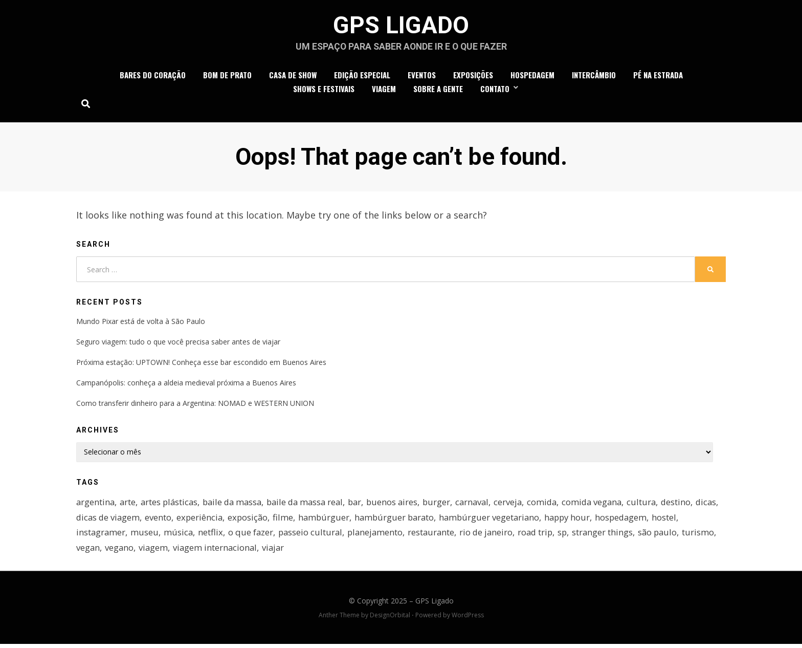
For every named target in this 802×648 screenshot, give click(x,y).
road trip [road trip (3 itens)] (543, 536)
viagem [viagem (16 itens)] (192, 551)
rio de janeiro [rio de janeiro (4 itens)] (492, 536)
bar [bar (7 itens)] (365, 504)
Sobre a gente (438, 90)
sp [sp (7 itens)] (571, 536)
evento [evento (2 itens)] (186, 520)
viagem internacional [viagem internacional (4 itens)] (254, 551)
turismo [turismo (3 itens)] (92, 551)
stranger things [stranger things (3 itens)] (611, 536)
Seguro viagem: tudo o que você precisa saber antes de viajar (178, 344)
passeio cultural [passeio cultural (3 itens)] (313, 536)
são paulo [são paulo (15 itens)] (668, 536)
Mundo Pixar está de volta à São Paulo (140, 323)
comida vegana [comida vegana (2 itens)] (608, 504)
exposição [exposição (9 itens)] (277, 520)
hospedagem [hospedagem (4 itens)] (659, 520)
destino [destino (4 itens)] (694, 504)
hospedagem (532, 76)
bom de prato (227, 76)
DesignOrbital (390, 619)
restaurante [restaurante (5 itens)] (436, 536)
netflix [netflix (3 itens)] (212, 536)
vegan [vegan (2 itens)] (126, 551)
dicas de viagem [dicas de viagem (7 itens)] (135, 520)
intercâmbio (594, 76)
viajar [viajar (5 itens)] (313, 551)
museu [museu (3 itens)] (145, 536)
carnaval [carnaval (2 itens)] (485, 504)
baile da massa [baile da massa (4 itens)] (237, 504)
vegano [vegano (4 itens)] (157, 551)
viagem (384, 90)
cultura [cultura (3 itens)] (659, 504)
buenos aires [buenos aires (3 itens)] (403, 504)
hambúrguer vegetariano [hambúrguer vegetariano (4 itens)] (524, 520)
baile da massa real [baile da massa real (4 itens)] (313, 504)
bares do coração (153, 76)
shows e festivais (323, 90)
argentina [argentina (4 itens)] (96, 504)
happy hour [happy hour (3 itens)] (604, 520)
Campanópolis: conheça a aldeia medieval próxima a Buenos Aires (186, 385)
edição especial (362, 76)
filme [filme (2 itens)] (313, 520)
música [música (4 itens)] (179, 536)
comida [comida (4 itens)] (557, 504)
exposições (473, 76)
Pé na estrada (658, 76)
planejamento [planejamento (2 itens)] (379, 536)
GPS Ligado (401, 25)
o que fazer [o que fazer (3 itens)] (252, 536)
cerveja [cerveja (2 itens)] (522, 504)
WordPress (468, 619)
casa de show (293, 76)
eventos (422, 76)
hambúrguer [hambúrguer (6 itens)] (355, 520)
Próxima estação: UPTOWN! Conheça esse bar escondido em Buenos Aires (201, 365)
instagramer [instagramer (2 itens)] (101, 536)
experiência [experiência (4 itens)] (228, 520)
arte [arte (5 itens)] (129, 504)
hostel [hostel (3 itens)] (704, 520)
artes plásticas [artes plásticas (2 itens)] (171, 504)
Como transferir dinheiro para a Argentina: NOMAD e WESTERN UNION (195, 406)
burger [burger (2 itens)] (449, 504)
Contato (494, 90)
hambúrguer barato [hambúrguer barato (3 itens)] (427, 520)
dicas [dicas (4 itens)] (87, 520)
